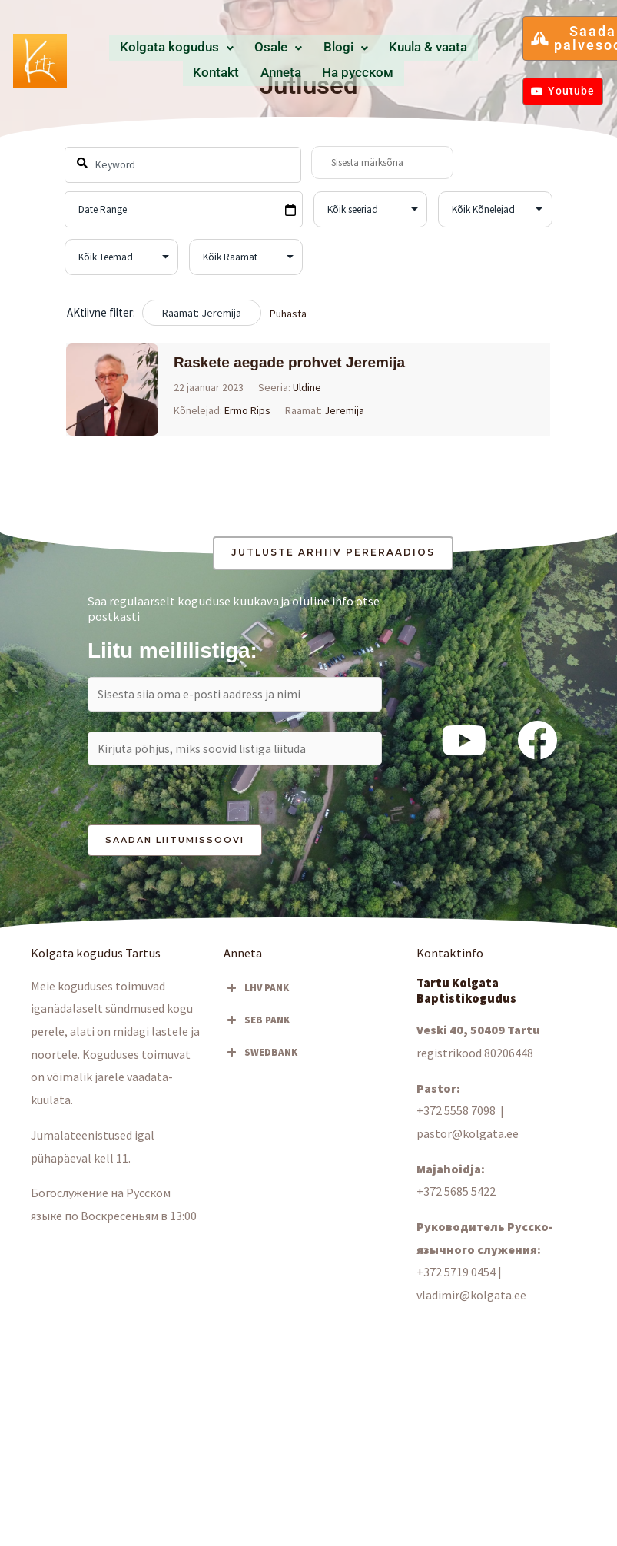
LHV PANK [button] (256, 991)
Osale (239, 48)
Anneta (461, 48)
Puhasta (288, 313)
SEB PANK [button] (257, 1023)
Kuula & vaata (353, 48)
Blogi (289, 48)
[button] (159, 49)
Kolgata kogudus (159, 48)
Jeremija (345, 410)
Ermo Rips (248, 410)
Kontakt (416, 48)
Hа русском (293, 72)
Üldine (308, 387)
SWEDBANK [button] (260, 1055)
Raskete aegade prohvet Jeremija (290, 362)
